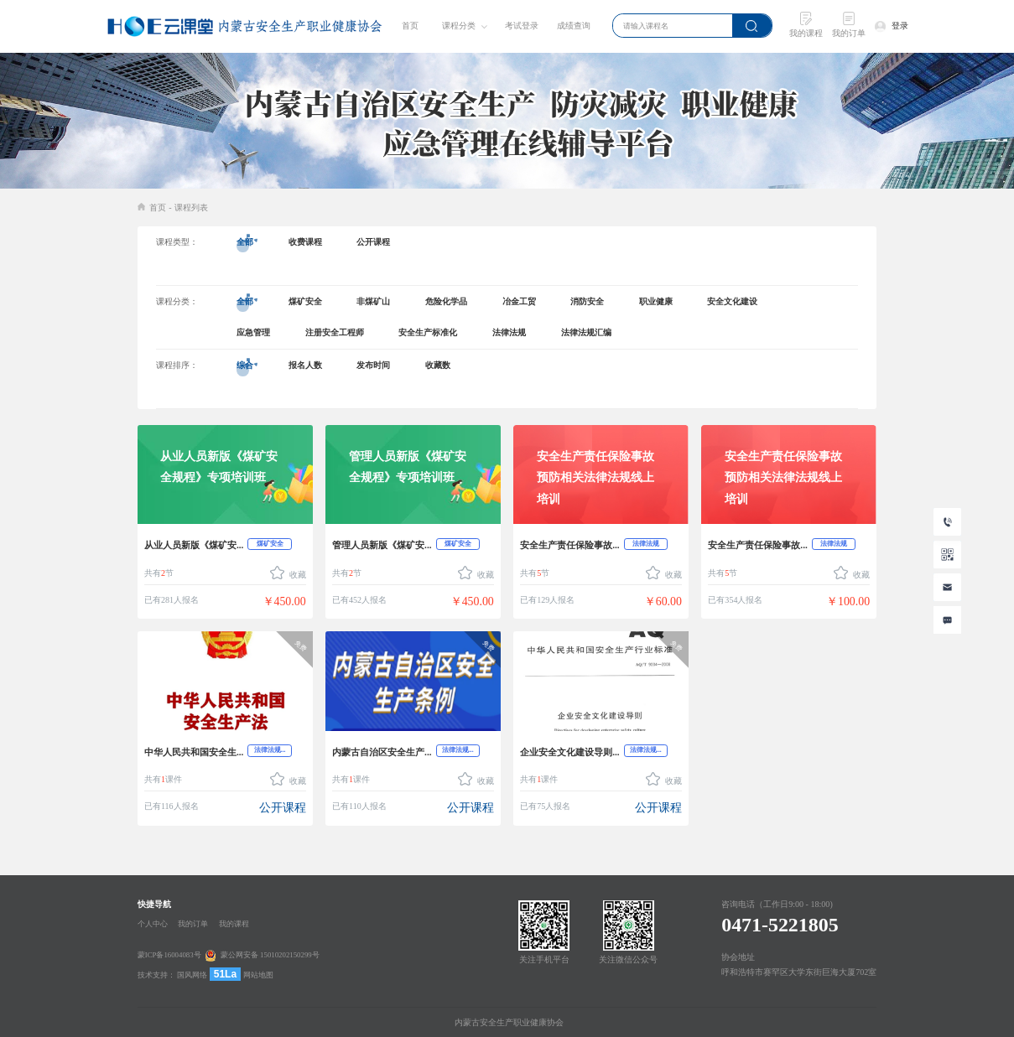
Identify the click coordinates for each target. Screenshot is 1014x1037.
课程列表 (191, 207)
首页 (410, 25)
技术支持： (156, 975)
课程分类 (459, 25)
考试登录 (521, 25)
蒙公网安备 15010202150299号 (270, 955)
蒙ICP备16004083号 (169, 955)
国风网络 (192, 975)
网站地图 (258, 975)
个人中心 (153, 924)
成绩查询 (573, 25)
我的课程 (234, 924)
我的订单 (193, 924)
